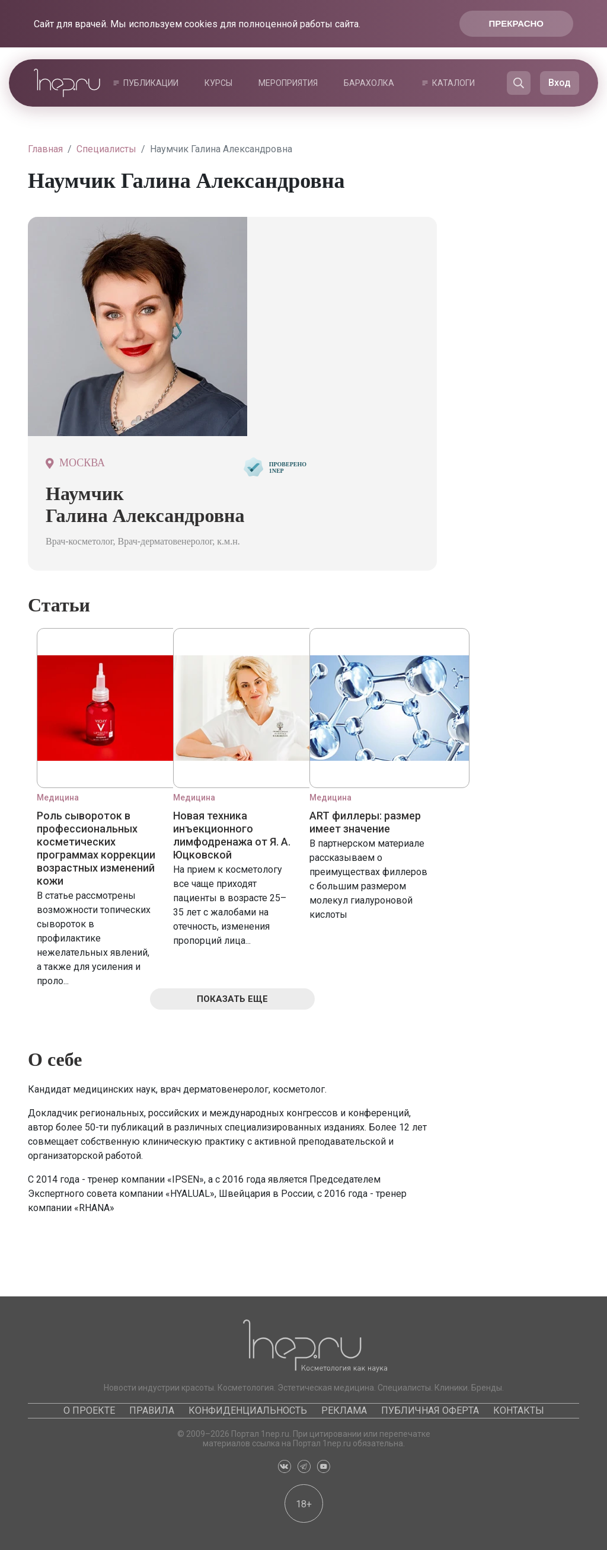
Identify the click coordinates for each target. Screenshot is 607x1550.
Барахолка (369, 83)
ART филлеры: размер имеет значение (365, 822)
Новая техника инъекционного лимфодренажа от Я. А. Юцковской (231, 835)
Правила (151, 1410)
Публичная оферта (430, 1410)
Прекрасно (516, 23)
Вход (559, 82)
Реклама (344, 1410)
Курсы (218, 83)
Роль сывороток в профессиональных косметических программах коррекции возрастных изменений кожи (96, 848)
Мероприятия (288, 83)
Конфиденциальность (248, 1410)
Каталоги (453, 83)
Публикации (150, 83)
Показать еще (232, 999)
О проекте (89, 1410)
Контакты (518, 1410)
